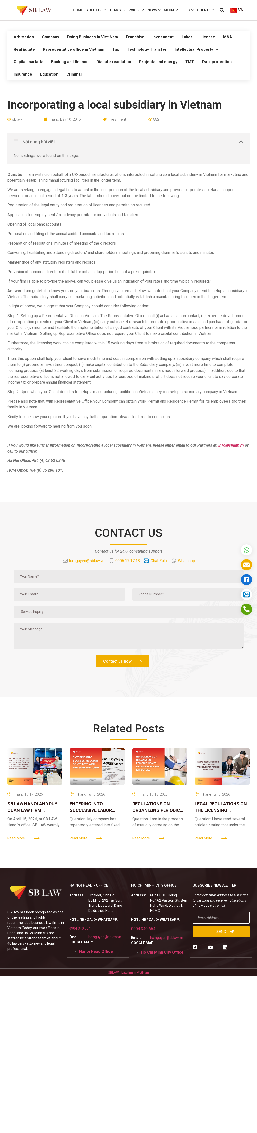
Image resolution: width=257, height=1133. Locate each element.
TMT (189, 61)
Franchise (135, 37)
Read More (16, 838)
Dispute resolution (113, 61)
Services (134, 10)
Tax (115, 49)
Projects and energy (158, 61)
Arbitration (24, 37)
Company (50, 37)
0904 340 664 (80, 928)
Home (78, 10)
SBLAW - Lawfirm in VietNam (128, 972)
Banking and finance (70, 61)
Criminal (74, 74)
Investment (163, 37)
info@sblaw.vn (231, 445)
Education (49, 74)
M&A (227, 37)
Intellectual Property (196, 49)
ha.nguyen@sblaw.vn (104, 937)
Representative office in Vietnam (73, 49)
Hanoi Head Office (96, 951)
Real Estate (24, 49)
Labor (187, 37)
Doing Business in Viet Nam (92, 37)
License (207, 37)
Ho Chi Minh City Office (162, 952)
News (154, 10)
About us (96, 10)
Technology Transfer (147, 49)
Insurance (23, 74)
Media (171, 10)
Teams (115, 10)
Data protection (217, 61)
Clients (205, 10)
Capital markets (28, 61)
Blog (187, 10)
